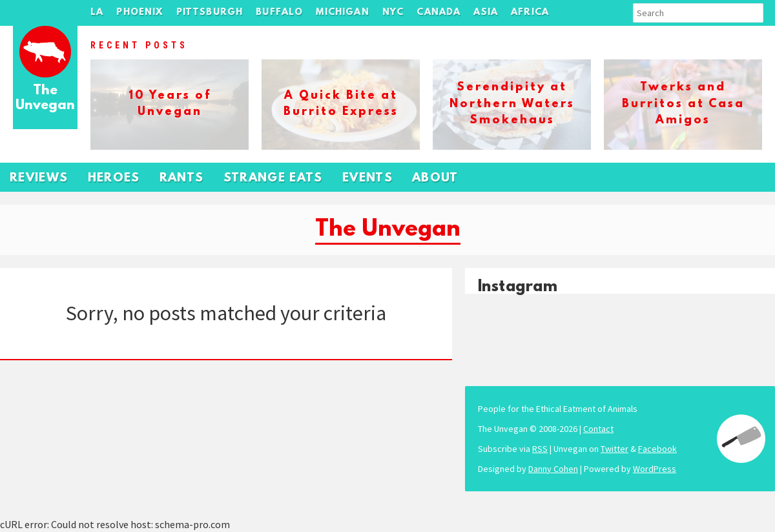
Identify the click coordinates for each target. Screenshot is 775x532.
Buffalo (279, 12)
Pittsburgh (209, 12)
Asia (485, 12)
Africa (530, 12)
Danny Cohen (553, 469)
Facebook (657, 449)
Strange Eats (273, 178)
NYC (393, 12)
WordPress (654, 469)
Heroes (114, 178)
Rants (182, 178)
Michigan (342, 12)
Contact (598, 429)
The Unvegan (45, 98)
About (435, 178)
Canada (438, 12)
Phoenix (139, 12)
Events (367, 178)
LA (96, 12)
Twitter (614, 449)
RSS (540, 449)
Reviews (39, 178)
